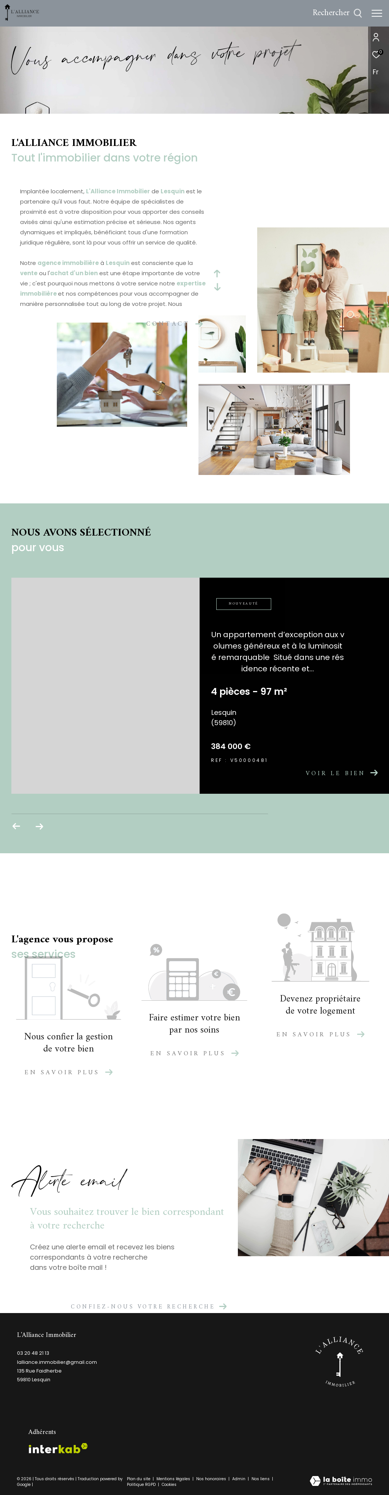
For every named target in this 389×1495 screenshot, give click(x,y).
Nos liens (261, 1479)
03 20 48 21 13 (33, 1353)
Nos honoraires (211, 1479)
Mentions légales (173, 1479)
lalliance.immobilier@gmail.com (57, 1362)
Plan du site (139, 1479)
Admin (239, 1479)
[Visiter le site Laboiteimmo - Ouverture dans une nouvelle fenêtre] (341, 1481)
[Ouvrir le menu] (377, 13)
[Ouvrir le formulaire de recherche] (337, 13)
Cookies (169, 1484)
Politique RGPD (141, 1484)
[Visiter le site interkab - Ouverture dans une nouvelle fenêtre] (58, 1448)
